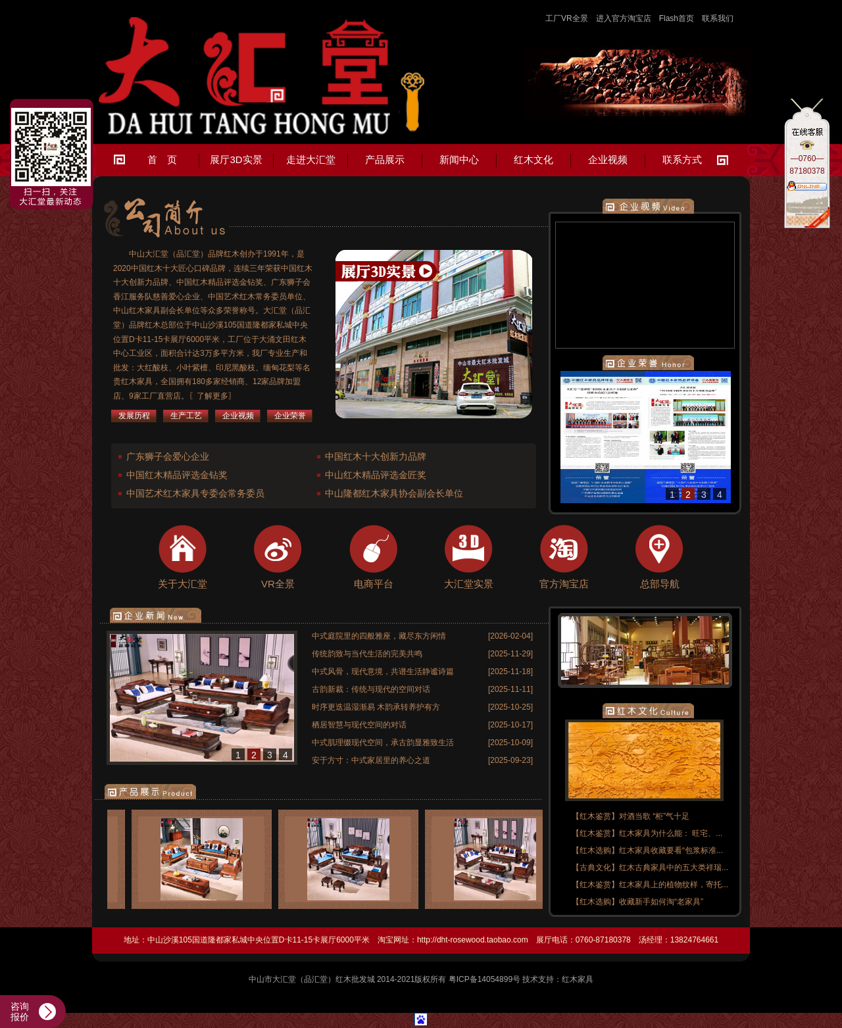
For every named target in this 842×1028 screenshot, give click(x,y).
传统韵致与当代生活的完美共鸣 (367, 653)
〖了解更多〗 (212, 396)
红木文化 (533, 159)
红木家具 (577, 979)
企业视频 (608, 159)
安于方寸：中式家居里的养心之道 (371, 760)
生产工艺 (186, 415)
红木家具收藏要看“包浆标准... (671, 850)
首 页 (162, 159)
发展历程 (134, 415)
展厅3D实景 (236, 159)
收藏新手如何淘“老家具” (661, 901)
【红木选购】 (595, 850)
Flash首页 (676, 18)
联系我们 (717, 18)
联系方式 (682, 159)
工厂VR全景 (566, 18)
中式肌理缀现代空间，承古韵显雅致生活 (383, 742)
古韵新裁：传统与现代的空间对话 (371, 689)
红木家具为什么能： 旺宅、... (670, 833)
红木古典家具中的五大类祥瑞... (673, 867)
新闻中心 (459, 159)
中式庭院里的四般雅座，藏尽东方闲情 (379, 636)
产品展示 (385, 159)
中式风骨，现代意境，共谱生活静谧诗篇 (383, 671)
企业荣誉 (290, 415)
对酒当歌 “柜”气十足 (654, 816)
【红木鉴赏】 (595, 816)
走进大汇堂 (310, 159)
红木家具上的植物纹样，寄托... (673, 884)
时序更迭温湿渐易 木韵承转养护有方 (376, 707)
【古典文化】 (595, 867)
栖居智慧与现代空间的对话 (359, 724)
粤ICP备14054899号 (484, 979)
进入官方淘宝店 (623, 18)
